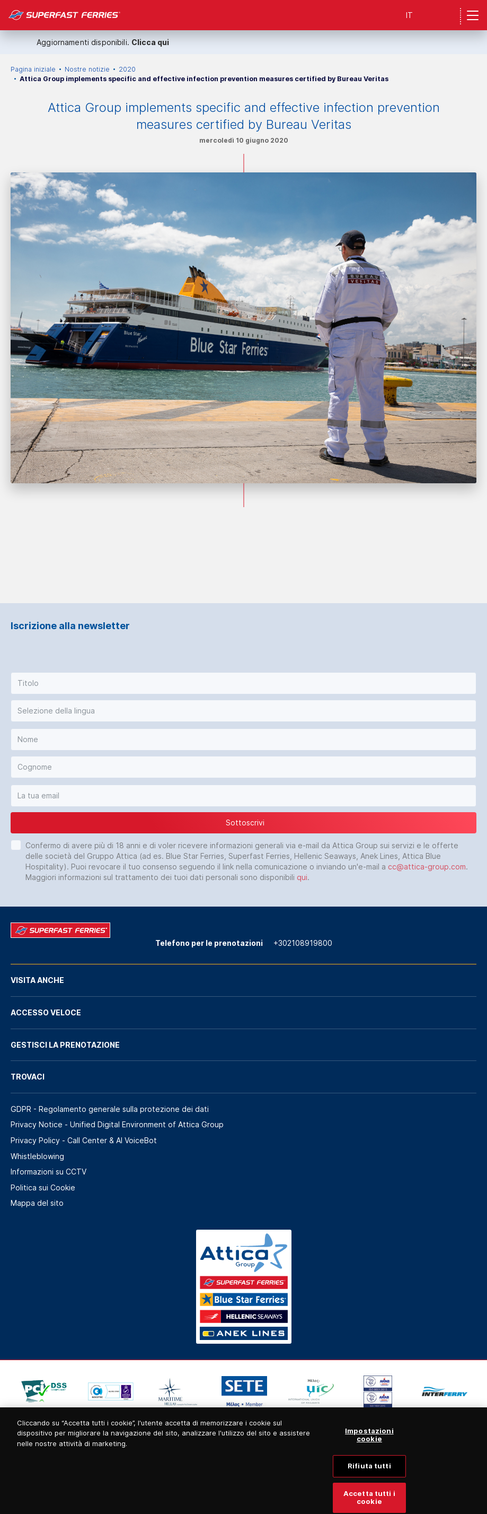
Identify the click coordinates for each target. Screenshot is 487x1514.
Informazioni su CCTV (48, 1171)
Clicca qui (150, 42)
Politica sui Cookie (43, 1187)
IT (409, 15)
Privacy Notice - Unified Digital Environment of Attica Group (117, 1124)
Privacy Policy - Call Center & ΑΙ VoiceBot (84, 1140)
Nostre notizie (87, 69)
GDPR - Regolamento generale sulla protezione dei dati (110, 1108)
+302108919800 (302, 942)
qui (302, 877)
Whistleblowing (37, 1156)
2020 (127, 69)
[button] (243, 683)
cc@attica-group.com (427, 866)
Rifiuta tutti (369, 1478)
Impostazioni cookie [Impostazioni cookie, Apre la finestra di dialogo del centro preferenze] (369, 1446)
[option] (44, 1391)
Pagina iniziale (33, 69)
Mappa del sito (37, 1202)
